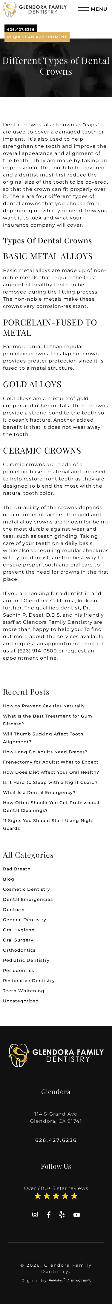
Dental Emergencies (28, 899)
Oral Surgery (18, 940)
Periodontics (18, 970)
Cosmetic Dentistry (26, 889)
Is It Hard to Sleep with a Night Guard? (50, 782)
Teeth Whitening (24, 990)
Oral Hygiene (19, 930)
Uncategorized (21, 1001)
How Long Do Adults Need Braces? (45, 752)
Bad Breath (17, 869)
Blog (8, 879)
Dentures (14, 909)
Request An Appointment (37, 37)
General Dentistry (24, 919)
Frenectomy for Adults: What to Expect (51, 762)
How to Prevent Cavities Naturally (44, 706)
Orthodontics (19, 950)
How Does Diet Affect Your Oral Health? (51, 772)
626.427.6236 (21, 29)
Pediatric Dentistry (26, 960)
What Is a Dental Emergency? (39, 792)
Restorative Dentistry (29, 980)
